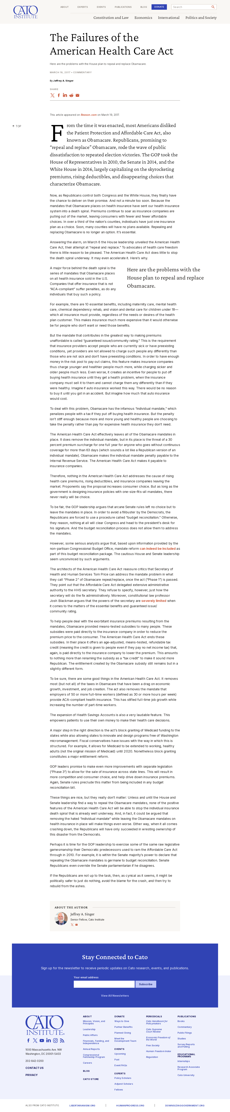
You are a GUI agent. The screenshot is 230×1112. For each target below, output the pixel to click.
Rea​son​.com (89, 114)
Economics (143, 18)
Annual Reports (91, 1049)
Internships (184, 1061)
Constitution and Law (111, 18)
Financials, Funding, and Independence (96, 1042)
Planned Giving (122, 1033)
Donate (159, 6)
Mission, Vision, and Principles (94, 1022)
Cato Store (91, 1079)
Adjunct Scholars (123, 1084)
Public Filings (185, 1033)
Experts (83, 7)
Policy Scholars (122, 1078)
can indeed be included (158, 548)
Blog (143, 7)
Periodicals (154, 1016)
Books (181, 1021)
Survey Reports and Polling (186, 1045)
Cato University (186, 1075)
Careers (87, 1063)
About (64, 7)
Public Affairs (90, 1035)
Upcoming (120, 1054)
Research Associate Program (189, 1068)
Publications (123, 7)
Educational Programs (186, 1055)
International (169, 18)
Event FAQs (120, 1065)
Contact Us (34, 1068)
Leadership (89, 1029)
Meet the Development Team (125, 1040)
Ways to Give (121, 1021)
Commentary (185, 1027)
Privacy (31, 1075)
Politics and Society (201, 18)
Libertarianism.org (82, 1106)
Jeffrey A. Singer (63, 80)
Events (101, 7)
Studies (182, 1039)
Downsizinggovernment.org (184, 1106)
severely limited (153, 601)
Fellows (118, 1090)
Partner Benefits (123, 1027)
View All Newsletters (115, 995)
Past (116, 1059)
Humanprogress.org (130, 1106)
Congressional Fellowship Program (94, 1056)
